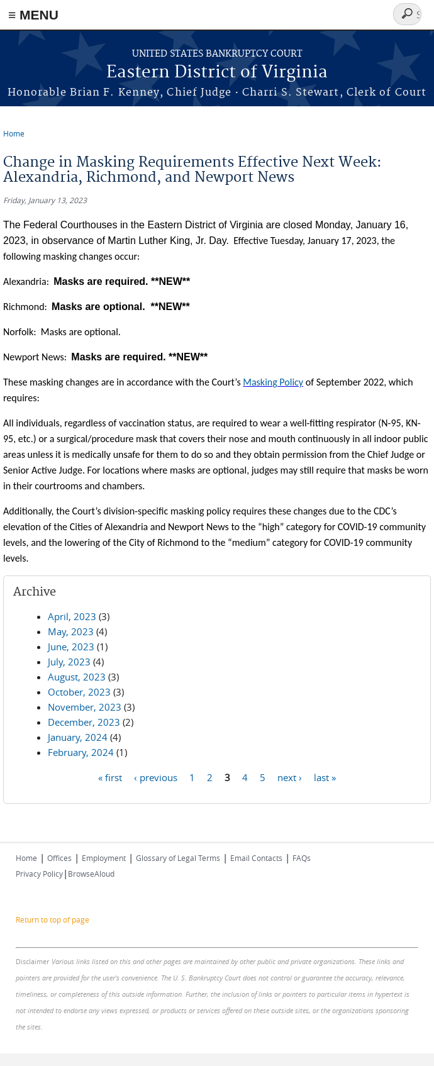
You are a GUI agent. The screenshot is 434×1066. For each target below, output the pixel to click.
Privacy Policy (39, 874)
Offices (59, 858)
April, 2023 (72, 616)
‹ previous (155, 776)
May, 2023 (71, 631)
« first (110, 776)
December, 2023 (84, 722)
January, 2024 (78, 737)
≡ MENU (33, 15)
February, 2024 (81, 752)
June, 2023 (71, 646)
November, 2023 (84, 707)
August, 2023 (77, 676)
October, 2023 (79, 692)
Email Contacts (256, 858)
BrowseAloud (91, 874)
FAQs (301, 858)
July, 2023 (69, 661)
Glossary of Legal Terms (178, 858)
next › (289, 776)
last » (325, 776)
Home (14, 133)
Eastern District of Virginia (217, 72)
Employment (104, 858)
